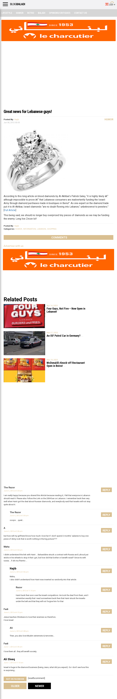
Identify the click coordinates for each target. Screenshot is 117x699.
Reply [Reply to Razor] (106, 590)
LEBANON (41, 229)
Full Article (10, 210)
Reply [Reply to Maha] (106, 549)
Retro (30, 13)
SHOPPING (52, 229)
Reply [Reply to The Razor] (106, 490)
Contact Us (80, 13)
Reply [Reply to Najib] (106, 571)
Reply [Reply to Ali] (106, 630)
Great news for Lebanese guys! (28, 111)
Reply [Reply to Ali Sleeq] (106, 661)
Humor (19, 13)
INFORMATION (29, 229)
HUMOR (18, 229)
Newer (39, 686)
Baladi (41, 13)
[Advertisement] (58, 84)
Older (15, 686)
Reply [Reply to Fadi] (106, 611)
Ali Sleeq (9, 659)
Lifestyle (7, 13)
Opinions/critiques (59, 13)
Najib (16, 119)
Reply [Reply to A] (106, 530)
